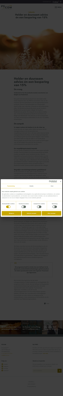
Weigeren (11, 213)
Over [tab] (52, 186)
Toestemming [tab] (11, 186)
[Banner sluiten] (60, 181)
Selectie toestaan (31, 213)
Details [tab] (31, 186)
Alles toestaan (51, 213)
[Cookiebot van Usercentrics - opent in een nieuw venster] (50, 181)
